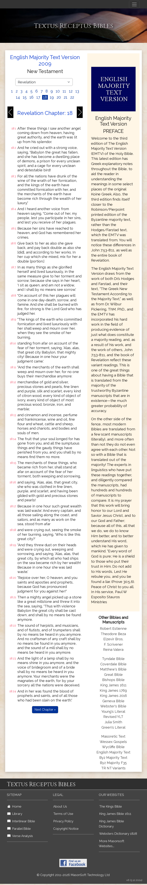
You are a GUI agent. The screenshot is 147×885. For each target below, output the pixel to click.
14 (18, 97)
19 (52, 97)
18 (45, 97)
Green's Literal (113, 727)
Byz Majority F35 (113, 763)
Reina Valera (113, 650)
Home (14, 806)
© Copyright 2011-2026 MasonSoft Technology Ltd (73, 875)
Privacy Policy (63, 821)
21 (65, 97)
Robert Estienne (113, 629)
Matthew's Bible (113, 669)
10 (58, 91)
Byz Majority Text (113, 758)
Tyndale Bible (113, 659)
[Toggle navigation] (134, 4)
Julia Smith (113, 722)
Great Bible (113, 675)
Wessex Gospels (113, 742)
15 (25, 97)
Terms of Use (63, 814)
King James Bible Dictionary (111, 823)
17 (38, 97)
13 (77, 91)
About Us (60, 806)
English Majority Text (113, 752)
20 (59, 97)
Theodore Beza (113, 634)
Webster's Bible (113, 706)
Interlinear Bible (21, 821)
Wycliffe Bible (113, 747)
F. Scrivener (113, 644)
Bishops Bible (113, 680)
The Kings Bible (110, 806)
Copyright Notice (66, 829)
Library (14, 814)
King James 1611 (113, 685)
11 (64, 91)
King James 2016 (113, 696)
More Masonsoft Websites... (111, 843)
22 (72, 97)
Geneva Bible (113, 701)
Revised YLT (113, 717)
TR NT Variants (113, 768)
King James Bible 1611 (115, 814)
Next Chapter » (45, 709)
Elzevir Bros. (113, 639)
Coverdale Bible (113, 664)
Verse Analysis (20, 836)
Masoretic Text (113, 736)
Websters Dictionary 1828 (118, 833)
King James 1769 (113, 690)
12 (71, 91)
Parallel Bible (19, 829)
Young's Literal (113, 711)
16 (31, 97)
